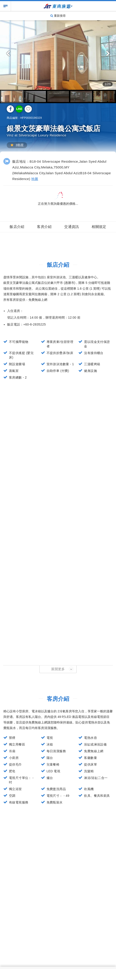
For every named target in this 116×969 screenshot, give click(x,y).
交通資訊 (71, 227)
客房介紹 (44, 227)
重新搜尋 (58, 15)
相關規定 (99, 227)
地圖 (34, 179)
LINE (19, 109)
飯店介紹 (17, 227)
